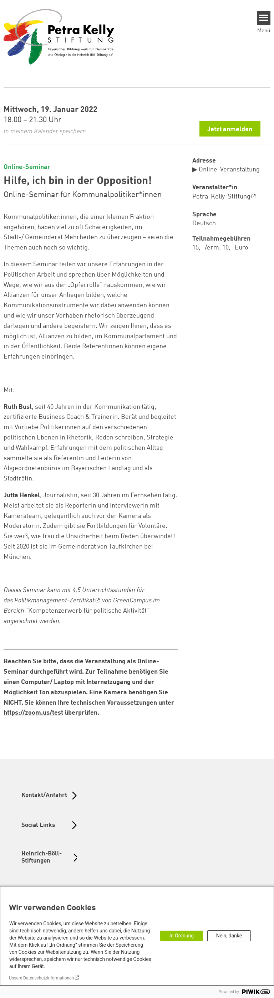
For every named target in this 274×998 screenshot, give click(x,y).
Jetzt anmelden (229, 129)
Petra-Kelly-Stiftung (221, 197)
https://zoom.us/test (33, 713)
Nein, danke (229, 935)
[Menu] (264, 18)
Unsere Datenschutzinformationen (41, 978)
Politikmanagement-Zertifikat (54, 600)
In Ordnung (181, 935)
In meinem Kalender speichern (45, 131)
